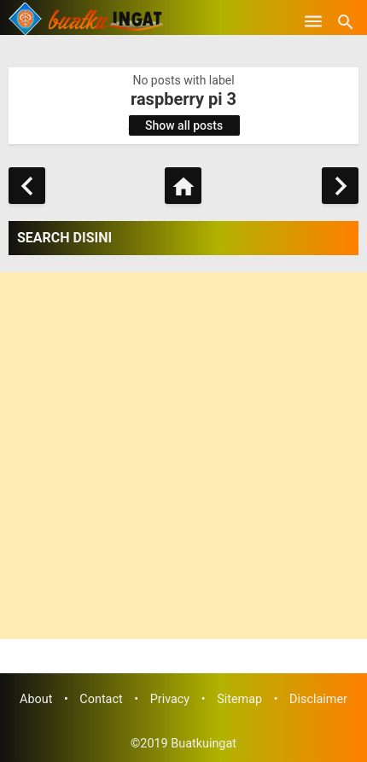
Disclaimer (318, 699)
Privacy (170, 699)
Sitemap (239, 699)
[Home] (183, 185)
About (36, 699)
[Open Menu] (313, 21)
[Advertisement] (183, 455)
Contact (100, 699)
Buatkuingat (203, 743)
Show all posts (184, 125)
